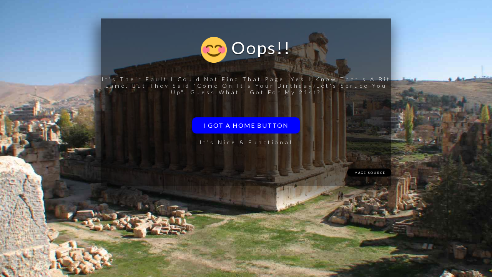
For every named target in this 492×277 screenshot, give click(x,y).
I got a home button (246, 125)
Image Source (369, 173)
